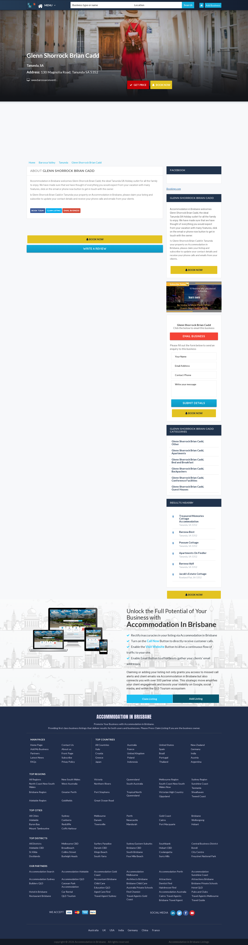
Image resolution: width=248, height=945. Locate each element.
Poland (130, 757)
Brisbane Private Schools (204, 883)
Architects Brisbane (137, 879)
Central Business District (204, 843)
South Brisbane (135, 852)
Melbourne (100, 815)
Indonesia (132, 761)
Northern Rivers (102, 783)
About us (66, 749)
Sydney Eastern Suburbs (139, 843)
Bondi (194, 847)
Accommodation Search (41, 871)
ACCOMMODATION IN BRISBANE (124, 716)
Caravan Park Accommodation (70, 885)
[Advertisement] (124, 126)
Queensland (133, 779)
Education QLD (102, 887)
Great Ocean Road (104, 800)
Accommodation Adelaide (75, 871)
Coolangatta (165, 852)
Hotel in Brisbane (38, 891)
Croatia (99, 753)
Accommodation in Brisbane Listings (189, 941)
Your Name (180, 356)
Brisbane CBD (134, 847)
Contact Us (68, 744)
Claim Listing (54, 210)
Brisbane (196, 815)
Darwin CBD (100, 847)
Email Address (182, 365)
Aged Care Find (102, 891)
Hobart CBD (165, 847)
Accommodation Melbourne (135, 873)
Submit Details (194, 403)
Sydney (65, 815)
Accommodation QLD (73, 879)
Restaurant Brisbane (40, 895)
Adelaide (33, 820)
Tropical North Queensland (134, 794)
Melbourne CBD (70, 843)
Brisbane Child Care (137, 883)
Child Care (99, 883)
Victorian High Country (171, 792)
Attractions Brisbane (202, 879)
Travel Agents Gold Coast (137, 897)
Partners (35, 753)
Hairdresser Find (167, 887)
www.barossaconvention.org (47, 79)
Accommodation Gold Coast (105, 873)
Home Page (36, 744)
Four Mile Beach (135, 856)
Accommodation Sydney (42, 879)
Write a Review (94, 248)
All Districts (35, 843)
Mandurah (132, 824)
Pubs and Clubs (199, 891)
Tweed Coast (198, 796)
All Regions (35, 779)
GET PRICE (138, 84)
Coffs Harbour (69, 828)
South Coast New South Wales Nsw (172, 785)
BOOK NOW (161, 84)
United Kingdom (135, 753)
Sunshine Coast (199, 783)
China (145, 930)
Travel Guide (198, 900)
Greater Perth (69, 792)
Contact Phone (183, 375)
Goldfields (67, 800)
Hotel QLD (197, 887)
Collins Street (69, 852)
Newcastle (132, 820)
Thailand (163, 761)
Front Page (67, 753)
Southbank (165, 843)
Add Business (213, 5)
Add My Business (39, 749)
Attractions (165, 879)
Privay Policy (68, 761)
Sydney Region (199, 779)
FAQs (33, 761)
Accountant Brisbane (105, 879)
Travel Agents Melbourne (204, 895)
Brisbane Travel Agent (171, 900)
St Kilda (33, 852)
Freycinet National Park (203, 856)
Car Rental (67, 891)
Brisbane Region (37, 792)
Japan (98, 761)
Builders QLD (36, 883)
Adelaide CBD (36, 847)
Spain (162, 749)
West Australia (69, 783)
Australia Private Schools (140, 887)
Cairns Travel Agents (170, 895)
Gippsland (164, 796)
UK (104, 930)
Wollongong (197, 820)
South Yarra (100, 856)
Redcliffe (66, 824)
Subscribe (67, 757)
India (193, 753)
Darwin (98, 820)
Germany (195, 749)
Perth (130, 815)
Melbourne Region (168, 779)
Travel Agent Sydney (105, 895)
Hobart (195, 824)
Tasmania (196, 787)
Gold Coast (165, 815)
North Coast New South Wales (42, 785)
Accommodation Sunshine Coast (200, 873)
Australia (132, 744)
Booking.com (173, 188)
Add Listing (196, 698)
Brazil (162, 753)
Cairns (162, 820)
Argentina (196, 761)
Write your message (185, 384)
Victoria (98, 779)
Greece (99, 757)
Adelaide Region (37, 800)
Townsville (99, 824)
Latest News (37, 757)
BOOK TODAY (37, 210)
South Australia (135, 783)
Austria (195, 757)
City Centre (197, 852)
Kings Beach (100, 852)
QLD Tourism (69, 895)
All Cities (34, 815)
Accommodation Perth (171, 871)
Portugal (163, 757)
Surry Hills (164, 856)
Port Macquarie (167, 824)
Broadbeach (68, 847)
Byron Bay (34, 824)
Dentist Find (165, 883)
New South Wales (71, 779)
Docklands (34, 856)
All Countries (102, 744)
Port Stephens (102, 792)
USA (112, 930)
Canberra (66, 820)
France (130, 749)
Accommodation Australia (172, 891)
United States (166, 744)
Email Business (71, 210)
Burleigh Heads (70, 856)
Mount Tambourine (39, 828)
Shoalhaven (197, 792)
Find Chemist (133, 891)
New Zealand (198, 744)
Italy (97, 749)
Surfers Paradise (103, 843)
